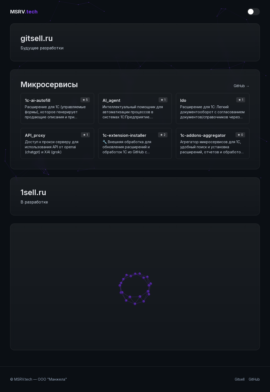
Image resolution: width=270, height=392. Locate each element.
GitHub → (241, 86)
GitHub (254, 379)
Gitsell (240, 379)
